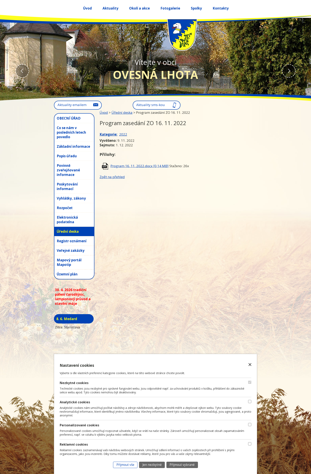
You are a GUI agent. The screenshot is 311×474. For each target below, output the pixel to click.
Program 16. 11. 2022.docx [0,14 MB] (139, 165)
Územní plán (67, 274)
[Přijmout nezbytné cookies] (152, 465)
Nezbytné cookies (74, 383)
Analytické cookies (75, 402)
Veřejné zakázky (70, 250)
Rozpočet (65, 208)
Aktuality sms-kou (150, 104)
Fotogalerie (170, 8)
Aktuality (110, 8)
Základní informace (73, 146)
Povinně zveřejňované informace (68, 170)
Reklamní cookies (74, 444)
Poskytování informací (67, 186)
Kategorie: (108, 134)
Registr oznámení (71, 241)
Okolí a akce (139, 8)
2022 (123, 134)
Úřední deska (121, 112)
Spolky (196, 8)
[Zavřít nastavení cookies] (250, 365)
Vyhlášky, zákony (71, 198)
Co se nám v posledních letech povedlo (71, 132)
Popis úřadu (67, 156)
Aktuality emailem (72, 104)
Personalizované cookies (79, 425)
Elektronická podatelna (67, 219)
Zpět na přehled (112, 177)
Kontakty (221, 8)
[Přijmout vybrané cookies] (182, 465)
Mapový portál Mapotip (69, 262)
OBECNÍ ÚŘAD (69, 118)
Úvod (87, 8)
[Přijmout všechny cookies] (125, 465)
